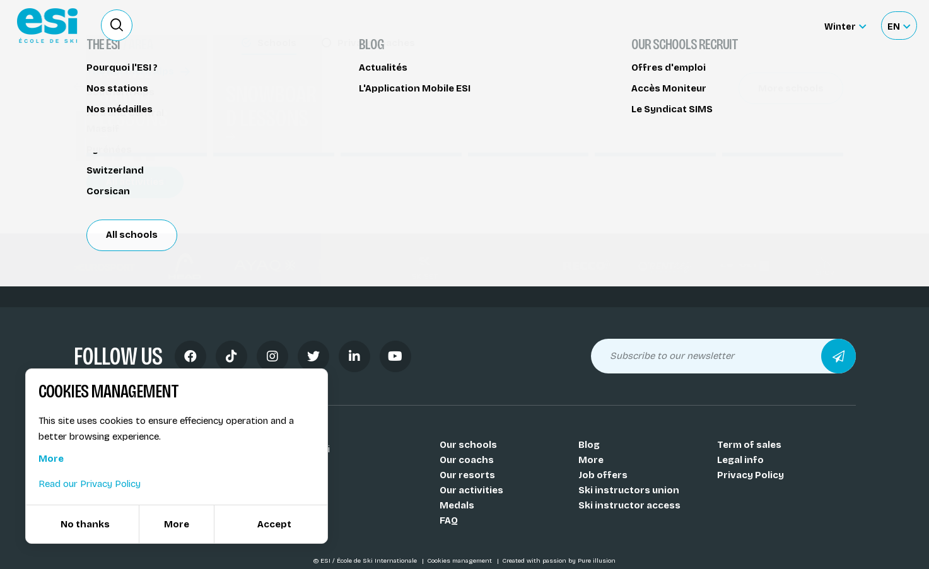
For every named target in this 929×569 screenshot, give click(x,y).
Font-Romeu (120, 181)
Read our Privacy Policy (89, 484)
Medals (457, 505)
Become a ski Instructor (606, 25)
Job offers (603, 475)
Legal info (740, 460)
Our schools (468, 444)
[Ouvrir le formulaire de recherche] (116, 25)
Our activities (471, 490)
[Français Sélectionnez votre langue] (898, 25)
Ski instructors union (628, 490)
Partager (748, 114)
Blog (589, 444)
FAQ (449, 520)
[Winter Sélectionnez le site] (845, 25)
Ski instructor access (629, 505)
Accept (274, 524)
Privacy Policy (750, 475)
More (591, 460)
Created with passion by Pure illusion (559, 561)
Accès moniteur (775, 26)
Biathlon (100, 86)
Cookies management (460, 561)
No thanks (85, 524)
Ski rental (699, 25)
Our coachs (467, 460)
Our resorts (467, 475)
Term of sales (749, 444)
